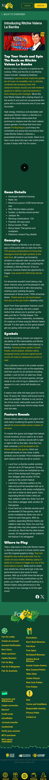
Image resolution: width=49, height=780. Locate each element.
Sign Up (40, 6)
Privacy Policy (32, 712)
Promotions (31, 637)
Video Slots (31, 674)
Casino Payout (33, 678)
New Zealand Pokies (35, 669)
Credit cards (7, 714)
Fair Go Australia (9, 671)
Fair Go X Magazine (11, 666)
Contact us (31, 717)
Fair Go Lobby (8, 637)
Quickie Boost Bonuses (32, 660)
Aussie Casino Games (36, 665)
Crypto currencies (10, 705)
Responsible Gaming (35, 708)
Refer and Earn (9, 654)
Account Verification (11, 645)
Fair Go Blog (7, 662)
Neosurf (5, 709)
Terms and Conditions (36, 704)
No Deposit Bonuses (35, 654)
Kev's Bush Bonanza (35, 642)
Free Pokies (31, 687)
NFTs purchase (9, 735)
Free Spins (31, 650)
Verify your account (11, 731)
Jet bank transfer (10, 722)
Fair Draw (30, 646)
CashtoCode (7, 727)
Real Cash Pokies (34, 682)
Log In (27, 6)
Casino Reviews (9, 658)
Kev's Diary (7, 649)
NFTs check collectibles (7, 740)
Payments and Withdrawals (8, 700)
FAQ (28, 700)
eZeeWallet (7, 718)
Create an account (10, 641)
